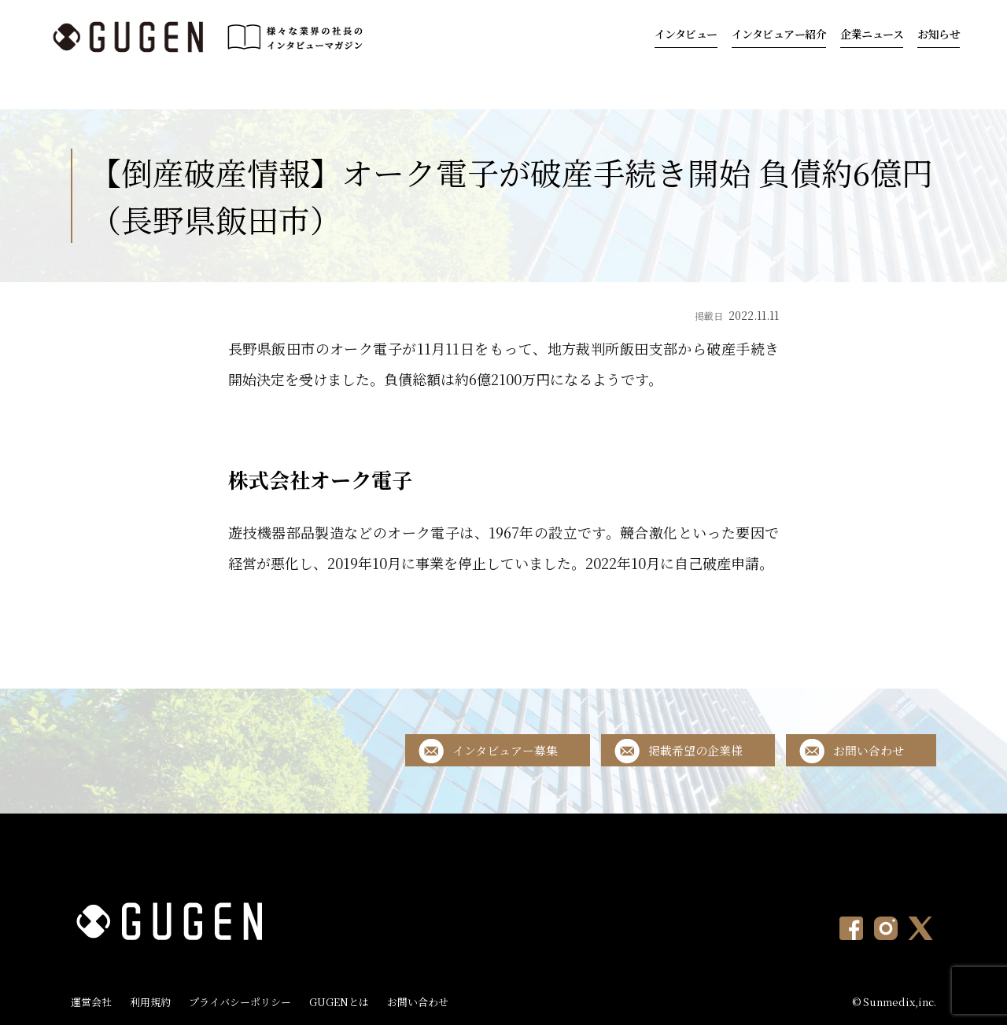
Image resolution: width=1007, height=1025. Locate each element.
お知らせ (938, 34)
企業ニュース (871, 34)
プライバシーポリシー (240, 1001)
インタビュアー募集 (505, 750)
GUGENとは (339, 1001)
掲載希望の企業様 (695, 750)
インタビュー (686, 34)
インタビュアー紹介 (779, 34)
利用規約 (150, 1001)
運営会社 (91, 1001)
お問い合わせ (868, 750)
